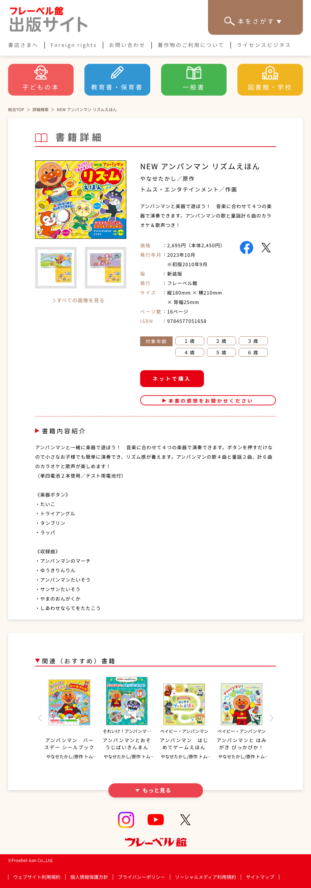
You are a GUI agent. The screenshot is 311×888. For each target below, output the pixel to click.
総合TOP (16, 109)
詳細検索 (40, 109)
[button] (39, 718)
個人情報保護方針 (89, 877)
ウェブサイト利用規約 (36, 877)
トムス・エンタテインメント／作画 (188, 189)
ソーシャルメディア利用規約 (205, 877)
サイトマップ (260, 877)
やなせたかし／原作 (167, 178)
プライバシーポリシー (141, 877)
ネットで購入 (172, 378)
